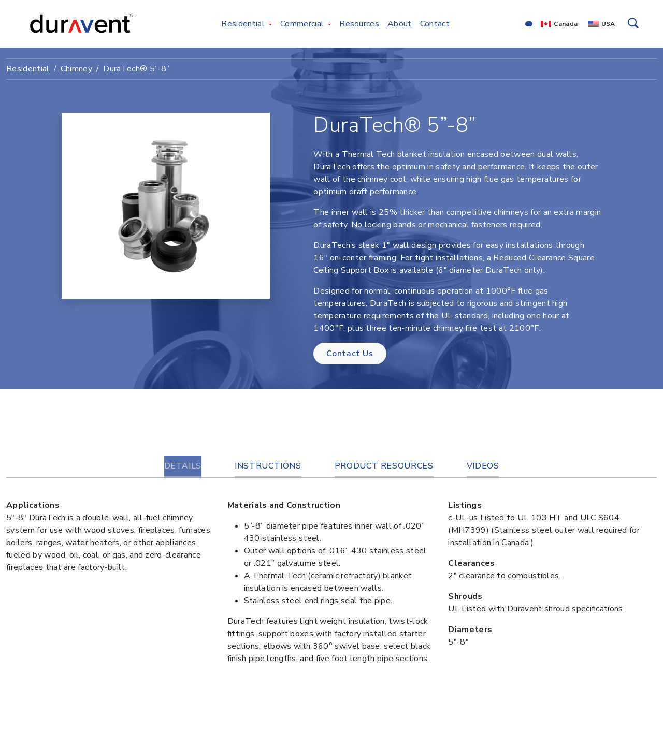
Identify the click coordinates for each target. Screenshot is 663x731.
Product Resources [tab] (384, 466)
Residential (28, 69)
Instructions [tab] (268, 466)
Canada (566, 24)
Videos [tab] (483, 466)
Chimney (76, 69)
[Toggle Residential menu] (270, 23)
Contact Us (349, 353)
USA (608, 24)
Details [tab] (182, 466)
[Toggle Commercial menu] (329, 23)
